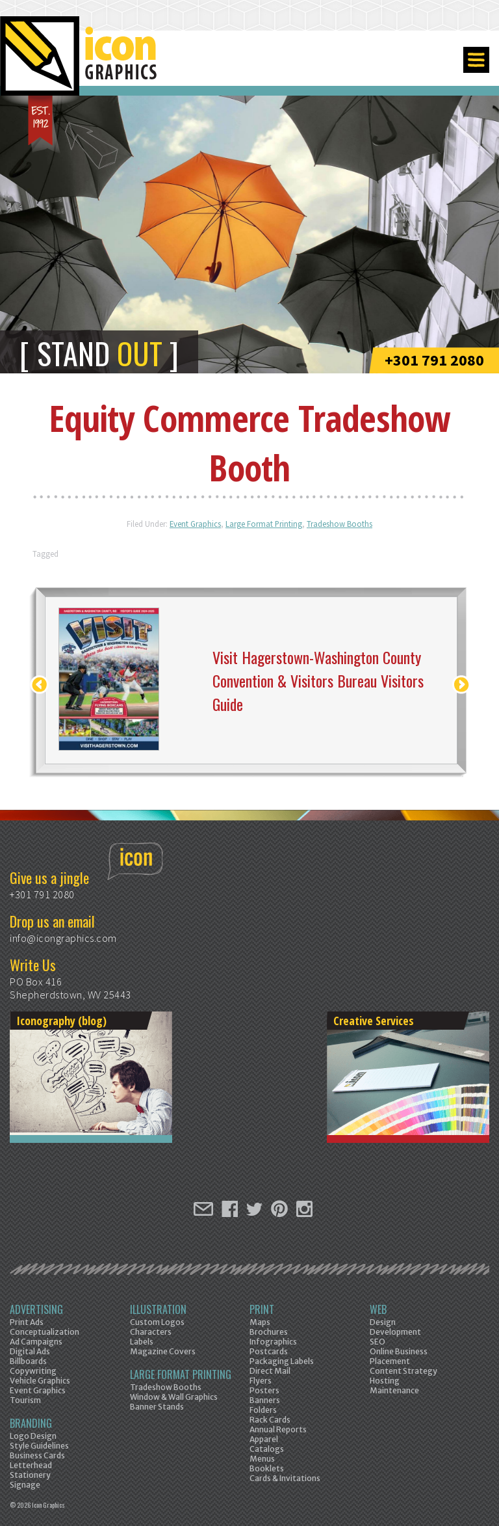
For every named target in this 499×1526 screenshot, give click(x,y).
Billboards (28, 1361)
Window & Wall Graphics (174, 1397)
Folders (263, 1410)
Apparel (264, 1439)
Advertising (36, 1309)
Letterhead (31, 1465)
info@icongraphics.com (63, 937)
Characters (151, 1332)
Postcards (269, 1351)
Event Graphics (195, 523)
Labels (141, 1341)
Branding (31, 1423)
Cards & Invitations (285, 1478)
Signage (25, 1485)
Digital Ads (30, 1351)
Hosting (385, 1380)
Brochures (269, 1332)
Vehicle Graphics (40, 1380)
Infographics (273, 1341)
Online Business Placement (399, 1356)
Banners (265, 1400)
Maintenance (394, 1390)
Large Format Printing (263, 523)
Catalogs (267, 1449)
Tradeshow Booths (339, 523)
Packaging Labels (282, 1361)
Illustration (158, 1309)
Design (383, 1322)
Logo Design (33, 1436)
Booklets (267, 1468)
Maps (260, 1322)
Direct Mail (270, 1371)
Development (395, 1332)
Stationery (30, 1475)
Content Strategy (403, 1371)
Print (262, 1309)
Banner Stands (157, 1407)
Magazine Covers (163, 1351)
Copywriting (33, 1371)
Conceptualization (44, 1332)
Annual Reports (278, 1429)
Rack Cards (270, 1420)
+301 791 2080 (434, 360)
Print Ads (27, 1322)
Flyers (261, 1380)
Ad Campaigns (36, 1341)
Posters (264, 1390)
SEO (377, 1341)
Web (378, 1309)
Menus (262, 1459)
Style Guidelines (39, 1446)
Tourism (25, 1400)
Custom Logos (157, 1322)
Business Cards (37, 1455)
